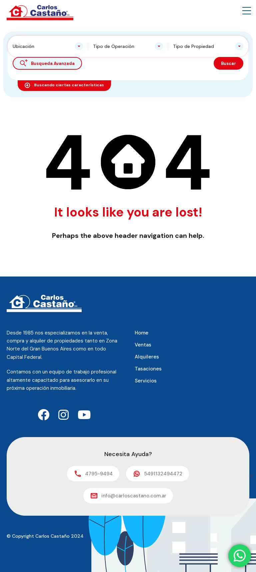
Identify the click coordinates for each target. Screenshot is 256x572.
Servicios (146, 380)
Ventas (143, 344)
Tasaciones (148, 368)
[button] (246, 11)
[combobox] (48, 46)
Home (141, 332)
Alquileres (147, 356)
